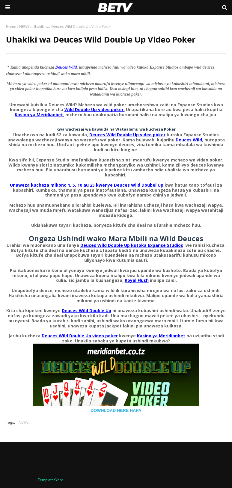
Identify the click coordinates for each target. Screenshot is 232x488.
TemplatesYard (50, 479)
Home (11, 26)
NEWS (24, 26)
